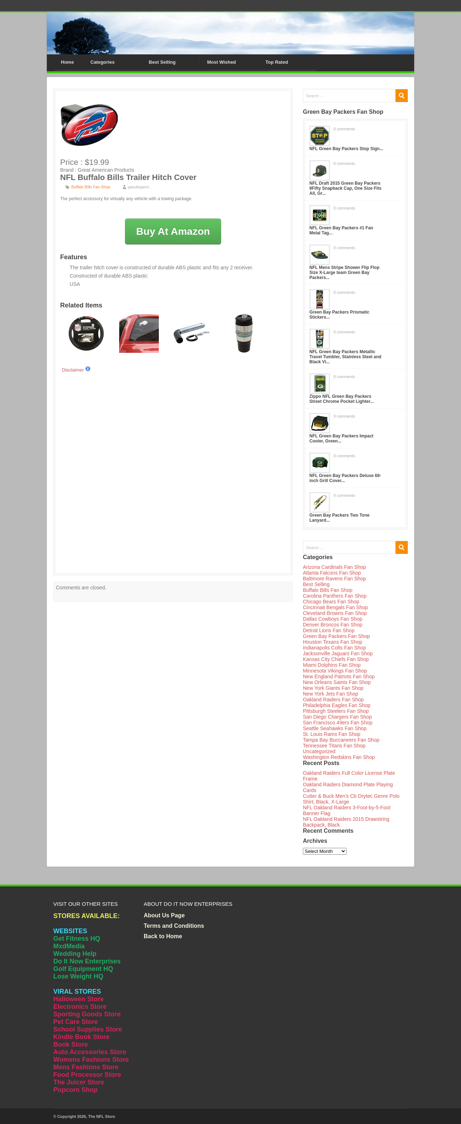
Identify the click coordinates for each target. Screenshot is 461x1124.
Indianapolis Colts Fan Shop (334, 648)
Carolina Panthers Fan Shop (335, 596)
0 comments (344, 129)
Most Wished (221, 62)
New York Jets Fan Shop (330, 694)
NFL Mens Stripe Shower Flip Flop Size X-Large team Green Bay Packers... (344, 272)
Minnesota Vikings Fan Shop (335, 671)
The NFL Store (101, 1116)
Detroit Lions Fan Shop (328, 630)
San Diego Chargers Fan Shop (337, 717)
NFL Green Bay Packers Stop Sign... (346, 148)
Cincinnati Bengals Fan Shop (335, 607)
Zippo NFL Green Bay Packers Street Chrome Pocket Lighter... (341, 399)
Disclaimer (76, 370)
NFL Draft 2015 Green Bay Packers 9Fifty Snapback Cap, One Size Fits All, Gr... (345, 188)
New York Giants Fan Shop (333, 688)
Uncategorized (319, 751)
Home (67, 62)
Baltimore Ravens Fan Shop (334, 578)
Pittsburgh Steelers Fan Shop (336, 711)
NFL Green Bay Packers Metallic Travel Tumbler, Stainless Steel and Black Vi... (345, 356)
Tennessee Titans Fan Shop (334, 745)
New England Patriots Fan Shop (339, 676)
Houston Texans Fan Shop (332, 642)
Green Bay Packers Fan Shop (336, 636)
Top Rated (276, 62)
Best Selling (162, 62)
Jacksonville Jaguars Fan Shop (338, 653)
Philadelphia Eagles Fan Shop (337, 705)
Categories (102, 62)
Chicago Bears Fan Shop (331, 601)
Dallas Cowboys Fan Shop (332, 619)
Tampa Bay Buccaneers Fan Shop (341, 740)
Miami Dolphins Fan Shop (332, 665)
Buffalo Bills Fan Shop (90, 187)
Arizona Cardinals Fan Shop (334, 567)
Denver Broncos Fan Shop (332, 625)
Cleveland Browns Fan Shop (335, 613)
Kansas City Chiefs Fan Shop (336, 659)
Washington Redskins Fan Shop (339, 757)
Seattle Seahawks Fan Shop (335, 728)
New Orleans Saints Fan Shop (337, 682)
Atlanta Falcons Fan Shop (332, 573)
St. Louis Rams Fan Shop (332, 734)
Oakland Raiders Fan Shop (333, 699)
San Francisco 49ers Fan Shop (337, 722)
